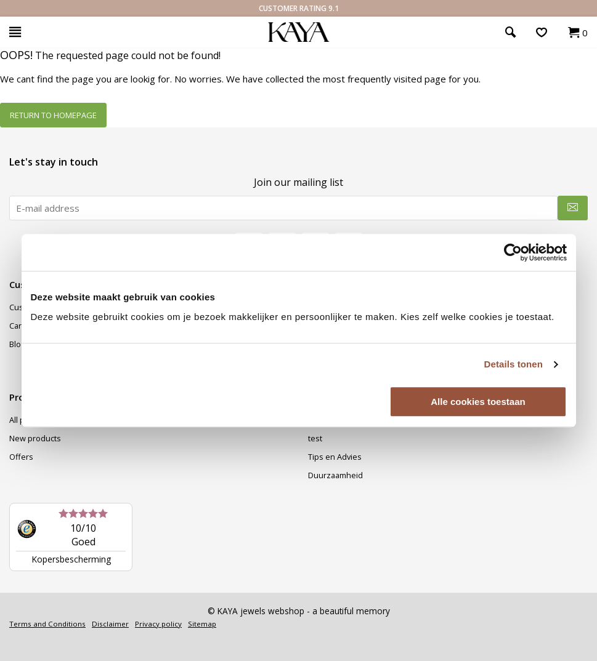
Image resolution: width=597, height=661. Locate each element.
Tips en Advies (335, 456)
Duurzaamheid (335, 475)
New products (35, 438)
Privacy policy (158, 623)
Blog (17, 344)
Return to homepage (53, 115)
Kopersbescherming (71, 559)
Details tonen (513, 364)
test (315, 438)
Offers (21, 456)
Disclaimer (110, 623)
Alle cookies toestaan (478, 401)
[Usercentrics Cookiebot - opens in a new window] (513, 252)
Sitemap (202, 623)
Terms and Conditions (47, 623)
